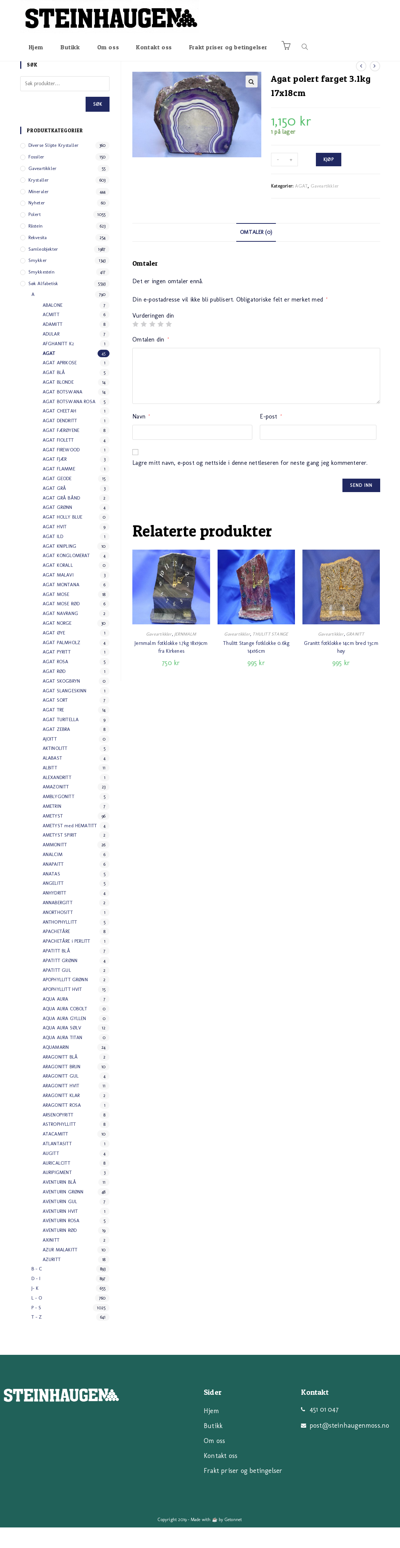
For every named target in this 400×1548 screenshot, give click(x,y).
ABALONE (52, 325)
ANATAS (51, 894)
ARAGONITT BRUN (62, 1087)
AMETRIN (52, 826)
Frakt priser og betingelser (243, 1491)
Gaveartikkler (325, 206)
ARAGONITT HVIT (61, 1106)
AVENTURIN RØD (60, 1251)
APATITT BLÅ (56, 971)
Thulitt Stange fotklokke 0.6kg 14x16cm (256, 668)
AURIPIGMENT (57, 1193)
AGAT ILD (53, 557)
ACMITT (51, 335)
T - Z (36, 1337)
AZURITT (52, 1280)
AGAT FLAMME (59, 489)
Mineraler (38, 212)
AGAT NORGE (57, 643)
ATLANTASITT (57, 1164)
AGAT (301, 206)
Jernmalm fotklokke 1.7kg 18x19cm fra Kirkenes (171, 668)
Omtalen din (150, 360)
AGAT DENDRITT (60, 441)
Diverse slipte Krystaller (53, 166)
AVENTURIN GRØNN (63, 1212)
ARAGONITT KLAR (61, 1116)
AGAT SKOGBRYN (61, 701)
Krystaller (38, 200)
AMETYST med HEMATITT (70, 846)
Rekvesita (37, 258)
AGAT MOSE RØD (61, 624)
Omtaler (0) (256, 252)
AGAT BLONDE (58, 402)
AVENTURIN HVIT (60, 1232)
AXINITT (51, 1260)
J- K (35, 1308)
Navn (141, 437)
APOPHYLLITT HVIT (62, 1010)
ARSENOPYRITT (58, 1135)
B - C (36, 1289)
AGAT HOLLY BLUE (63, 537)
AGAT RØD (54, 692)
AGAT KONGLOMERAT (66, 576)
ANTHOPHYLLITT (60, 942)
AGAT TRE (53, 730)
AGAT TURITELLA (61, 740)
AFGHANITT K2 (58, 364)
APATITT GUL (57, 991)
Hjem (211, 1431)
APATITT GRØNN (60, 981)
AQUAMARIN (56, 1067)
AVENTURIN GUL (60, 1222)
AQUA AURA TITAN (63, 1058)
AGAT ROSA (55, 682)
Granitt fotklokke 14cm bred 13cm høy (341, 668)
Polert (34, 235)
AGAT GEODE (57, 499)
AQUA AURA (55, 1019)
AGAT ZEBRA (56, 750)
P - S (36, 1328)
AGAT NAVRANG (60, 634)
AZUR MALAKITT (60, 1270)
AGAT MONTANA (61, 605)
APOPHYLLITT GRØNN (65, 1000)
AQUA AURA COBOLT (65, 1029)
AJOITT (50, 759)
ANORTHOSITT (58, 933)
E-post (271, 437)
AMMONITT (55, 865)
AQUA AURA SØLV (62, 1048)
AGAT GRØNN (58, 528)
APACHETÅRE (56, 952)
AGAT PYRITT (57, 672)
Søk (97, 124)
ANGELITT (53, 904)
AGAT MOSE (56, 615)
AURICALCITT (56, 1183)
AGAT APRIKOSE (60, 383)
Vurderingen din (153, 336)
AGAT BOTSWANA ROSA (69, 422)
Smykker (37, 281)
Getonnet (233, 1540)
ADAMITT (52, 344)
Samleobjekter (43, 269)
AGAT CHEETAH (59, 432)
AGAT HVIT (55, 547)
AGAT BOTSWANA (63, 412)
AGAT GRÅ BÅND (61, 518)
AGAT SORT (55, 720)
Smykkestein (41, 292)
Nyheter (36, 223)
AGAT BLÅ (54, 393)
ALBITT (50, 788)
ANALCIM (52, 875)
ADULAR (51, 354)
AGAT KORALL (58, 585)
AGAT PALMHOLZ (62, 663)
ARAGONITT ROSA (62, 1125)
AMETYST (53, 836)
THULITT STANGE (270, 654)
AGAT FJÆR (55, 480)
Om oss (214, 1461)
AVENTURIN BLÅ (60, 1202)
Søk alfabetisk (43, 304)
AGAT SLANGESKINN (65, 711)
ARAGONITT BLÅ (60, 1077)
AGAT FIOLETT (58, 460)
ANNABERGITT (58, 923)
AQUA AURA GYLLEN (64, 1039)
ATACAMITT (55, 1154)
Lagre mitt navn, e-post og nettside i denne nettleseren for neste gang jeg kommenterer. (249, 483)
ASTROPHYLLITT (59, 1144)
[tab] (256, 253)
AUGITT (51, 1174)
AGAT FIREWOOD (61, 470)
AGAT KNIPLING (60, 566)
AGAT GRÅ (55, 509)
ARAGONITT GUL (61, 1097)
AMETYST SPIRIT (60, 856)
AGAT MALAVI (58, 595)
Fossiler (36, 177)
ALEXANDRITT (57, 798)
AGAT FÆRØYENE (61, 451)
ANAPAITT (53, 884)
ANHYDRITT (55, 913)
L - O (36, 1318)
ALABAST (52, 778)
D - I (36, 1299)
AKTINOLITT (55, 769)
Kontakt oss (220, 1476)
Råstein (35, 246)
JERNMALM (185, 654)
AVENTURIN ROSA (61, 1241)
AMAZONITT (56, 807)
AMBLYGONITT (58, 817)
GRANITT (355, 654)
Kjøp (328, 180)
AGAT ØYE (54, 653)
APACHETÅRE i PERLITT (66, 961)
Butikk (213, 1446)
